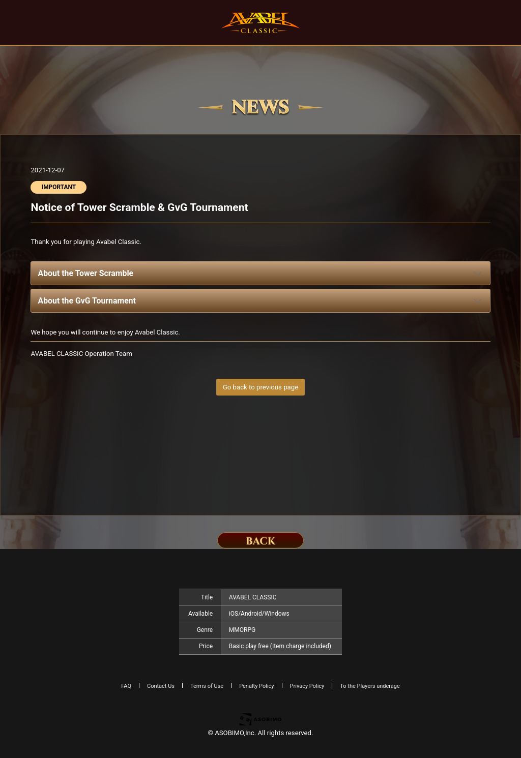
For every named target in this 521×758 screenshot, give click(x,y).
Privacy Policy (307, 686)
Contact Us (161, 686)
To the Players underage (370, 686)
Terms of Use (206, 686)
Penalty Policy (256, 686)
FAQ (126, 686)
